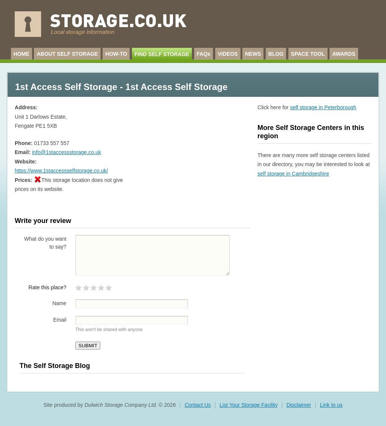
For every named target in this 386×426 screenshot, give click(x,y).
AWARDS (343, 54)
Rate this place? (47, 287)
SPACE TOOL (308, 54)
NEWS (253, 54)
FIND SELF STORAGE (162, 54)
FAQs (204, 54)
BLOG (275, 54)
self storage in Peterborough (323, 107)
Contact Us (198, 405)
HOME (21, 54)
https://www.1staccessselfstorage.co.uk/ (61, 171)
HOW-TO (116, 54)
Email (59, 320)
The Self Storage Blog (55, 366)
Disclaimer (298, 405)
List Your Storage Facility (249, 405)
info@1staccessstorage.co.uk (66, 152)
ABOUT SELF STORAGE (67, 54)
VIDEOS (228, 54)
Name (59, 303)
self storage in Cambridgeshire (293, 174)
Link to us (331, 405)
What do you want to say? (45, 243)
